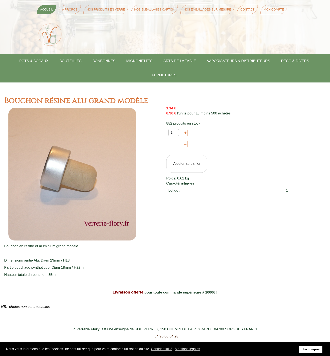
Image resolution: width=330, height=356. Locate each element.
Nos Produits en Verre (106, 9)
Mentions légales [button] (187, 349)
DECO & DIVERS (295, 61)
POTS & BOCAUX (34, 61)
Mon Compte (274, 9)
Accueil (46, 9)
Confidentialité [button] (161, 349)
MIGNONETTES (139, 61)
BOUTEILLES (70, 61)
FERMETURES (164, 75)
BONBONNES (103, 61)
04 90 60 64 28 (166, 336)
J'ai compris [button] (310, 349)
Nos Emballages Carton (154, 9)
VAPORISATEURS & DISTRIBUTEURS (238, 61)
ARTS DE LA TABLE (180, 61)
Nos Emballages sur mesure (207, 9)
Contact (247, 9)
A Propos (69, 9)
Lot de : (174, 191)
